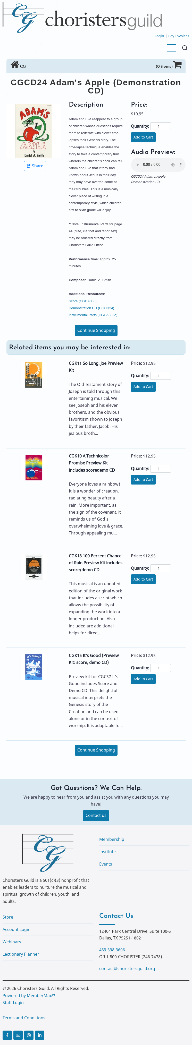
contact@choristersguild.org (127, 968)
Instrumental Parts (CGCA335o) (93, 315)
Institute (107, 851)
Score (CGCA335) (83, 301)
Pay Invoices (178, 35)
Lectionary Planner (21, 954)
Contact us (96, 815)
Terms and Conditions (24, 1018)
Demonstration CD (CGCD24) (91, 308)
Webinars (12, 942)
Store (8, 917)
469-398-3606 (112, 950)
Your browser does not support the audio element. (158, 165)
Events (105, 864)
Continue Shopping (96, 330)
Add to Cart (143, 137)
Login (159, 35)
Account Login (16, 929)
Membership (111, 839)
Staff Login (13, 1002)
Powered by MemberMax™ (29, 995)
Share (35, 166)
